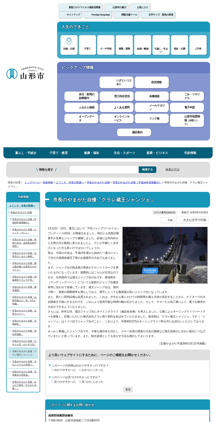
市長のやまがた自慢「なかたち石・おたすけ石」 (24, 218)
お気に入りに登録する (195, 69)
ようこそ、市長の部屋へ (70, 57)
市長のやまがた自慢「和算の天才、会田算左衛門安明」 (24, 117)
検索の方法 (172, 44)
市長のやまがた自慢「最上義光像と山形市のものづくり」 (24, 141)
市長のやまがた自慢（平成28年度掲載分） (137, 57)
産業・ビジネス (157, 28)
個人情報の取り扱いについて (69, 342)
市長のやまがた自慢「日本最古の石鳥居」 (24, 248)
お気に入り (142, 11)
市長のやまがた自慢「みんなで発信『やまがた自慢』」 (24, 260)
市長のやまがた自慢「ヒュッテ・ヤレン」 (24, 106)
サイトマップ (145, 342)
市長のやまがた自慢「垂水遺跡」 (24, 163)
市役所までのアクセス (47, 393)
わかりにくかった (92, 251)
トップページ (32, 57)
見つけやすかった (65, 263)
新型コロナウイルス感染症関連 (84, 11)
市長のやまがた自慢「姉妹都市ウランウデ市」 (24, 153)
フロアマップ (18, 393)
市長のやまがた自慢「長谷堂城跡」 (24, 207)
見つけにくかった (92, 263)
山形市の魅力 (119, 11)
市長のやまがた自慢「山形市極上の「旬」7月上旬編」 (24, 175)
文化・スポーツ (124, 28)
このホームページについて (25, 342)
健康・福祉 (91, 28)
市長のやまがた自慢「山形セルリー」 (24, 187)
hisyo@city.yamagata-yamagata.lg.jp (76, 317)
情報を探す (46, 44)
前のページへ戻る (170, 332)
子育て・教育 (58, 28)
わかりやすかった (65, 251)
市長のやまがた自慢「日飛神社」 (24, 197)
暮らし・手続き (26, 28)
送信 (128, 271)
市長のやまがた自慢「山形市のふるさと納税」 (24, 130)
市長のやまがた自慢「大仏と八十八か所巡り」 (24, 238)
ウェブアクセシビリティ (112, 342)
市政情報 (190, 28)
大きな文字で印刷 (194, 102)
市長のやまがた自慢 (98, 57)
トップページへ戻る (198, 332)
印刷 (170, 102)
